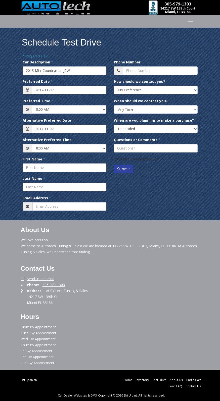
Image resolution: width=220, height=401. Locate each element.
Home (128, 380)
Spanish (31, 380)
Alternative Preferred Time (47, 139)
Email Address (37, 198)
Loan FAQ (175, 386)
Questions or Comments (137, 139)
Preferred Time (38, 101)
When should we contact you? (141, 101)
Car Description (38, 62)
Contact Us (193, 386)
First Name (34, 159)
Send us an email (40, 278)
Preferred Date (38, 81)
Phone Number (127, 62)
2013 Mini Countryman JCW (64, 70)
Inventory (142, 380)
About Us (176, 380)
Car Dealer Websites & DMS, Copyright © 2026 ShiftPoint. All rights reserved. (111, 395)
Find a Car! (193, 380)
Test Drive (159, 380)
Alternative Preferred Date (47, 120)
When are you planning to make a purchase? (154, 120)
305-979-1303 (54, 284)
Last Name (34, 178)
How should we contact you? (139, 81)
